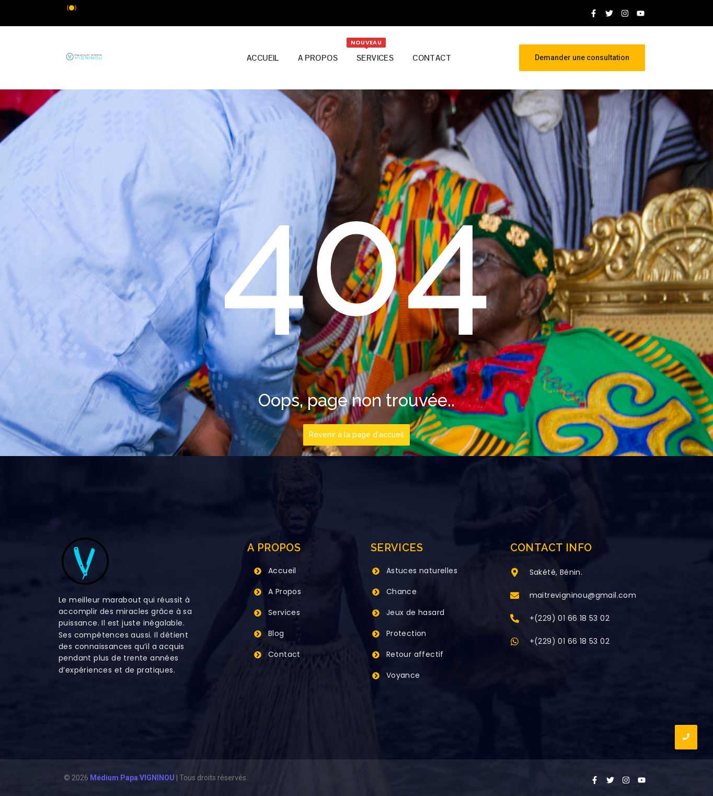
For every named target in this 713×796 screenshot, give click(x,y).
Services (284, 612)
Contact (284, 654)
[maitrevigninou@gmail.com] (514, 596)
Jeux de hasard (415, 612)
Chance (401, 591)
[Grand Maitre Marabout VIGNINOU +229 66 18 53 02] (84, 57)
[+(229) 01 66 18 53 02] (514, 619)
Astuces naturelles (421, 570)
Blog (276, 633)
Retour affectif (415, 654)
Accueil (282, 570)
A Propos (284, 591)
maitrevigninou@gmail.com (583, 595)
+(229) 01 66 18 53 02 (570, 618)
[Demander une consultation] (582, 57)
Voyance (403, 675)
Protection (406, 633)
